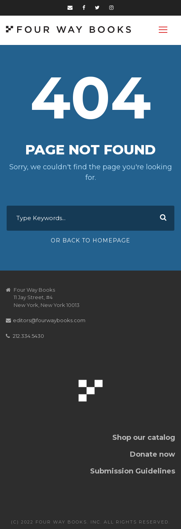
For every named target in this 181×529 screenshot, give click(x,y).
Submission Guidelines (132, 471)
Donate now (152, 454)
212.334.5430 (28, 336)
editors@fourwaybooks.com (49, 320)
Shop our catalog (143, 437)
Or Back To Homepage (90, 240)
